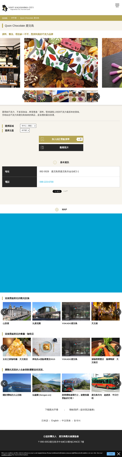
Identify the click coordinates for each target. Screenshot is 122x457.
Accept (111, 454)
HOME (4, 18)
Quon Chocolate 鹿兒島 (29, 18)
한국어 (77, 420)
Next (94, 63)
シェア (65, 191)
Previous (27, 63)
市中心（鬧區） (27, 126)
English (55, 420)
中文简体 (66, 420)
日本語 (44, 420)
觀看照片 (64, 147)
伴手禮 (14, 18)
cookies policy (6, 455)
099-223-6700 (47, 182)
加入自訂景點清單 (62, 139)
